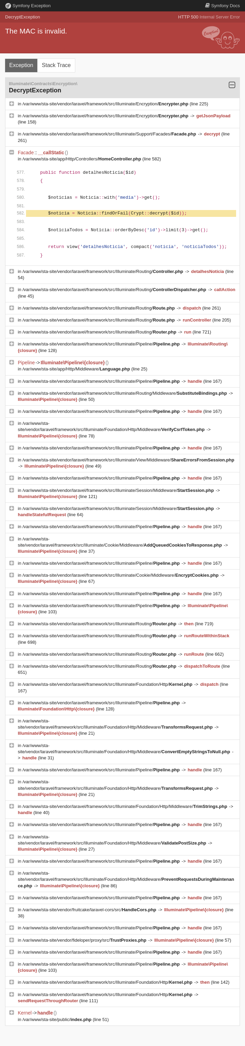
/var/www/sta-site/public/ (58, 1019)
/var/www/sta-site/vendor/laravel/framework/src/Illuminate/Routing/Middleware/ (125, 393)
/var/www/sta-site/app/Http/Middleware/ (77, 368)
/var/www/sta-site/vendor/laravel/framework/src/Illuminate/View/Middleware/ (128, 459)
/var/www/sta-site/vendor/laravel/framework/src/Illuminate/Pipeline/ (102, 344)
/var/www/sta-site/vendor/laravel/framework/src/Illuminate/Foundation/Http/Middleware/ (126, 806)
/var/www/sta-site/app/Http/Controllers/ (82, 158)
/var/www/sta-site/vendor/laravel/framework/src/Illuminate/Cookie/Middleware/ (121, 575)
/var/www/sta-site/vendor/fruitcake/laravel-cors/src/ (90, 909)
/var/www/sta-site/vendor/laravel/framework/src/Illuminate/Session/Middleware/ (119, 490)
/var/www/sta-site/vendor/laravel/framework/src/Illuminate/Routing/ (103, 271)
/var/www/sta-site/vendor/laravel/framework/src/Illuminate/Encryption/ (106, 103)
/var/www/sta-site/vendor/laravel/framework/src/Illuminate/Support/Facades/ (110, 133)
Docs (222, 5)
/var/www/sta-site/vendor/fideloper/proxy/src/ (85, 940)
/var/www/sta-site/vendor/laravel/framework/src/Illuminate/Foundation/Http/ (108, 684)
